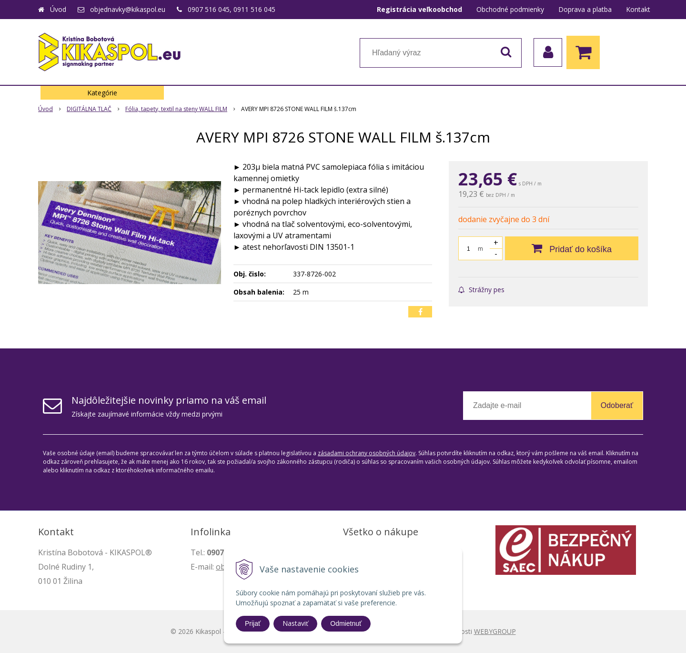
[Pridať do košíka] (571, 248)
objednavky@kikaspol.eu (127, 9)
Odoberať (617, 405)
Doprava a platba (585, 9)
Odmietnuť (346, 623)
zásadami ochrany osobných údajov (366, 453)
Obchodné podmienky (510, 9)
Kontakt (638, 9)
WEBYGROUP (495, 631)
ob (220, 566)
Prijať (253, 623)
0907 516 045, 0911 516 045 (231, 9)
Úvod (58, 9)
